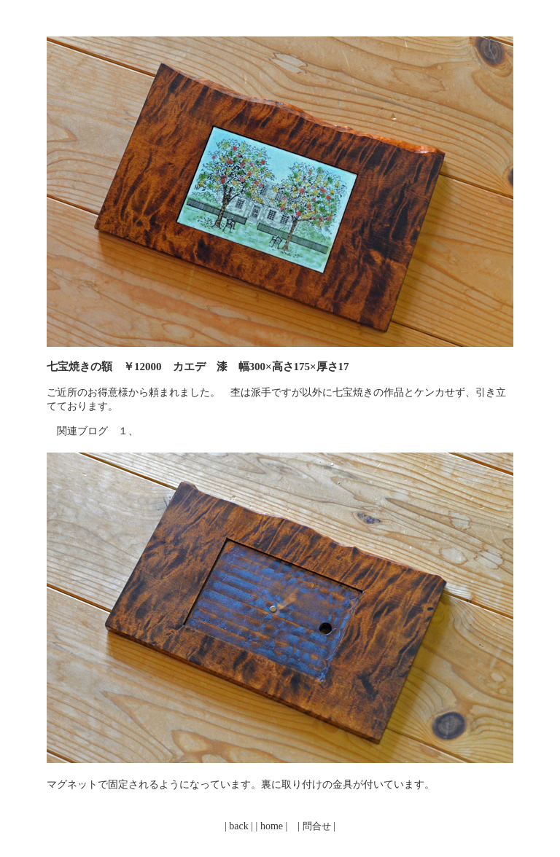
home (271, 826)
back (238, 826)
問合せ (317, 826)
